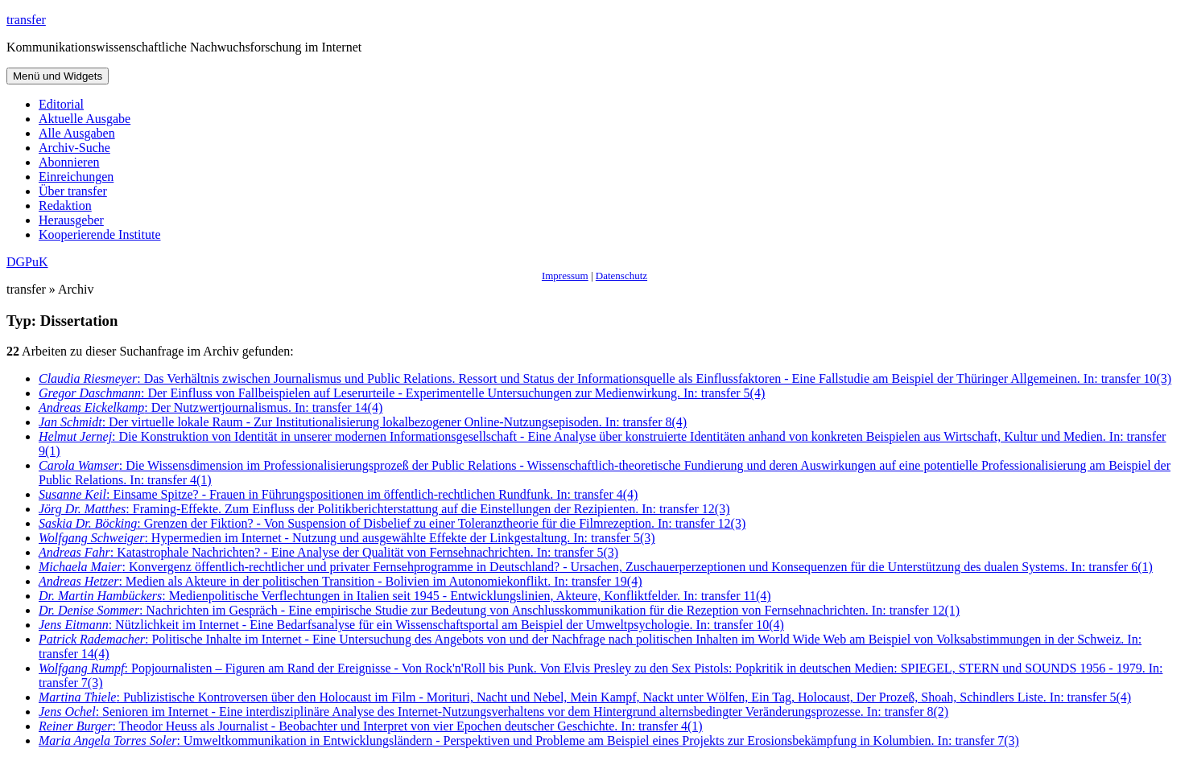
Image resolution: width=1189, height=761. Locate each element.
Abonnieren (69, 162)
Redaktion (65, 205)
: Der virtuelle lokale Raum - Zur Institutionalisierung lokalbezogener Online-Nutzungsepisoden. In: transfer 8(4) (363, 422)
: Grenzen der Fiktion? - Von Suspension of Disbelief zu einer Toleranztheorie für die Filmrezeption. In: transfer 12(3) (392, 523)
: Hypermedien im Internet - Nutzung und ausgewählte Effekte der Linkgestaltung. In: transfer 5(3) (347, 538)
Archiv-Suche (74, 147)
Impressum (565, 275)
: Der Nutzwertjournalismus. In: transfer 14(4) (210, 407)
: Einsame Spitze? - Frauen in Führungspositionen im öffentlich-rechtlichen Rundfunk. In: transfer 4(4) (338, 494)
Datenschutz (621, 275)
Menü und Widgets (57, 76)
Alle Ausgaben (77, 133)
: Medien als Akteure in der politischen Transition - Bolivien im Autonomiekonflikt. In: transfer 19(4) (340, 581)
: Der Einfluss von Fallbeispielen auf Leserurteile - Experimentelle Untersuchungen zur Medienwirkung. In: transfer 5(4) (402, 393)
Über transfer (73, 191)
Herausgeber (71, 220)
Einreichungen (76, 176)
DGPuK (27, 262)
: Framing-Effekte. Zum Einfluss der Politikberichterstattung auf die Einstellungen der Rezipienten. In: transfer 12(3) (384, 509)
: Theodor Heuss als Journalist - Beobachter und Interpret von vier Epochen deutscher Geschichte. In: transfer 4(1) (371, 726)
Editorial (61, 104)
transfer (26, 20)
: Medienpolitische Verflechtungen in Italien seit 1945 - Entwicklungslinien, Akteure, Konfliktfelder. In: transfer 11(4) (405, 596)
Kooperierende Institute (100, 234)
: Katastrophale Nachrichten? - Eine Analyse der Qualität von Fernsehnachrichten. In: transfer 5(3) (328, 552)
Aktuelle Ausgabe (84, 118)
